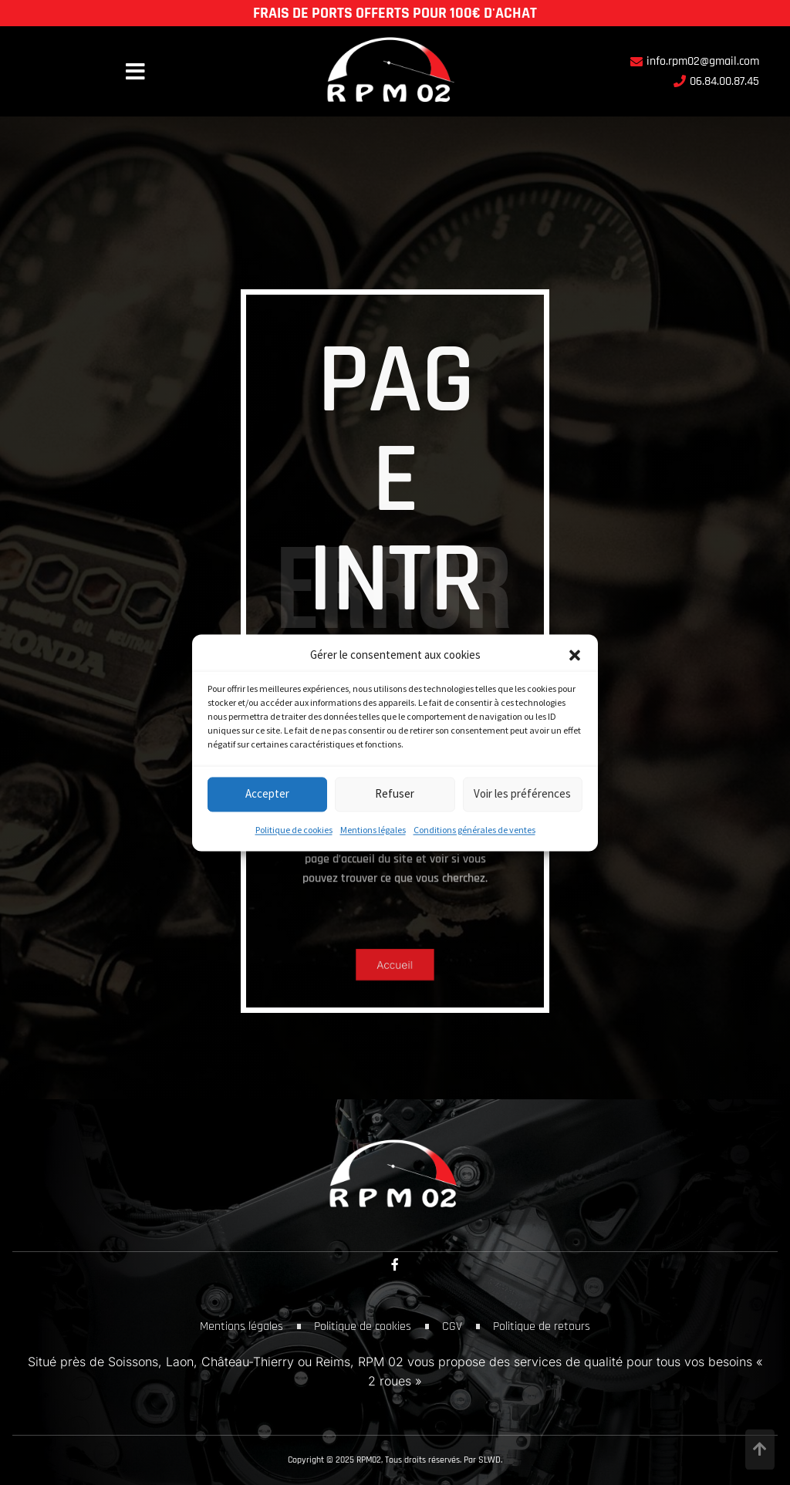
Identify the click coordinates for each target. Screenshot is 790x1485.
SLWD (489, 1460)
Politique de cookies (294, 829)
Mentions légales (373, 829)
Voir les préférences (522, 794)
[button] (574, 655)
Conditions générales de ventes (474, 829)
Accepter (267, 794)
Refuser (394, 794)
